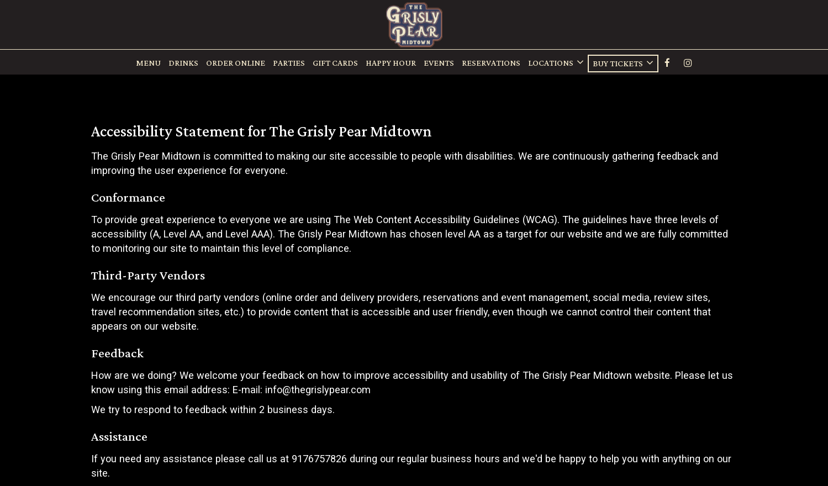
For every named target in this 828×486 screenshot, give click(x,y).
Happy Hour (391, 63)
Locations (556, 63)
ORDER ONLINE (235, 63)
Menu (148, 63)
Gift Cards (335, 63)
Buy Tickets (623, 63)
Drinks (183, 63)
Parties (289, 63)
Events (439, 63)
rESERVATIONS (491, 63)
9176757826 (319, 458)
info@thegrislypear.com (318, 389)
